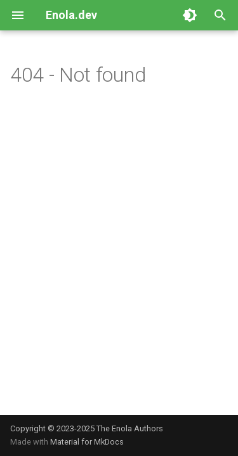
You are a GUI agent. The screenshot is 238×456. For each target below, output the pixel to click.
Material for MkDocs (87, 441)
